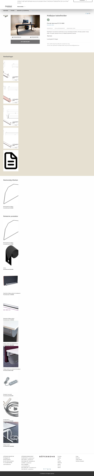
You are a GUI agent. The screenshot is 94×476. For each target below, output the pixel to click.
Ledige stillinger (79, 459)
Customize (83, 6)
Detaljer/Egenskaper (60, 28)
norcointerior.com (32, 467)
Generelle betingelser (80, 461)
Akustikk (59, 461)
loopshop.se (28, 462)
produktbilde (16, 37)
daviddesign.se (32, 461)
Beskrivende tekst (71, 28)
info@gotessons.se (7, 464)
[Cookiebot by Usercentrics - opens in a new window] (8, 13)
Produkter (59, 456)
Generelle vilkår (50, 25)
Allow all (83, 3)
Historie (59, 467)
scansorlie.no (30, 469)
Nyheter (59, 464)
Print (58, 459)
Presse (77, 456)
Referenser (60, 462)
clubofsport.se (30, 459)
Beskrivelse (50, 28)
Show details (20, 13)
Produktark (34, 37)
